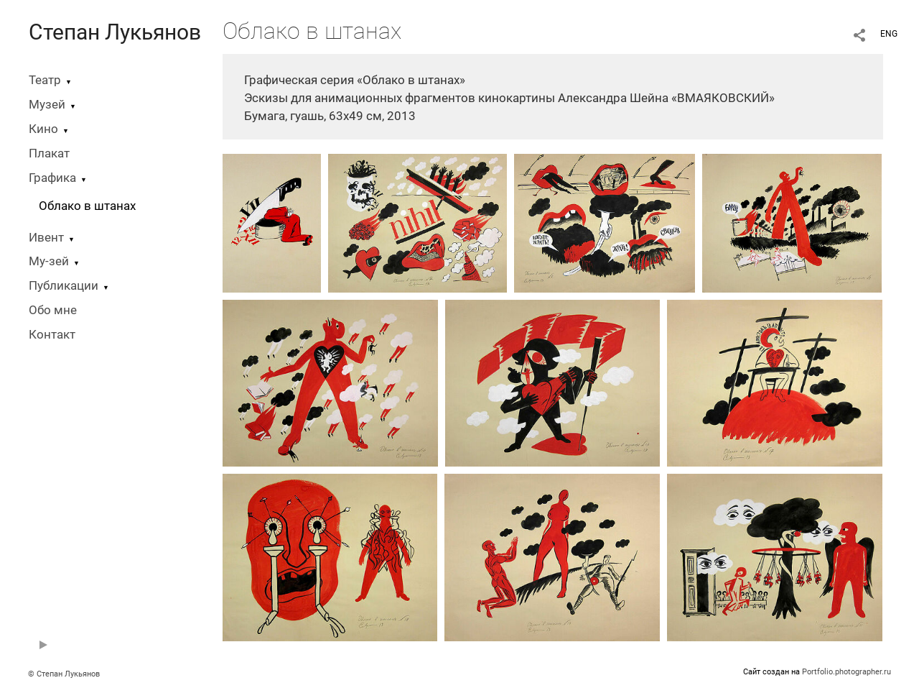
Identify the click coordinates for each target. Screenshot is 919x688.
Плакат (49, 153)
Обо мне (53, 310)
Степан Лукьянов (115, 32)
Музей (47, 104)
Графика (52, 178)
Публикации (63, 286)
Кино (43, 129)
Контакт (52, 334)
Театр (45, 80)
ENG (888, 34)
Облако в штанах (87, 206)
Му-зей (49, 261)
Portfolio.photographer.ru (846, 671)
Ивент (46, 237)
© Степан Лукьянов (64, 674)
